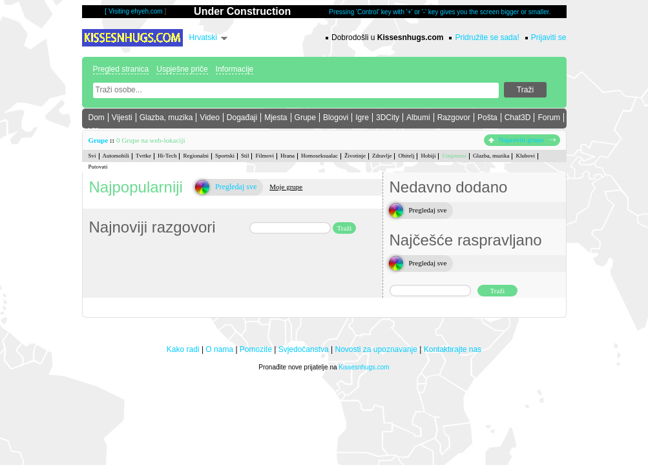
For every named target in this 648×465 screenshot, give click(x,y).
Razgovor (453, 117)
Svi (92, 155)
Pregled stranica (121, 69)
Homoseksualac (319, 155)
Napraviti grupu (522, 139)
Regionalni (196, 155)
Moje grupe (285, 187)
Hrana (287, 155)
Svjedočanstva (303, 349)
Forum (549, 117)
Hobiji (428, 155)
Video (209, 117)
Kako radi (183, 349)
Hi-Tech (167, 155)
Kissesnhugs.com (364, 367)
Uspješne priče (181, 69)
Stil (245, 155)
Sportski (225, 155)
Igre (362, 117)
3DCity (387, 117)
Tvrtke (143, 155)
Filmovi (264, 155)
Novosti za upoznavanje (376, 349)
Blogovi (335, 117)
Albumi (418, 117)
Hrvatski (203, 37)
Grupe (305, 117)
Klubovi (525, 155)
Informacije (235, 69)
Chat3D (518, 117)
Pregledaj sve (235, 186)
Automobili (116, 155)
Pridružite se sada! (487, 37)
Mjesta (275, 117)
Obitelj (406, 155)
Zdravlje (382, 155)
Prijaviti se (549, 37)
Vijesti (122, 117)
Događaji (242, 117)
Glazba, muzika (166, 117)
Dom (97, 117)
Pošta (487, 117)
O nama (219, 349)
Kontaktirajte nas (452, 349)
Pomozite (256, 349)
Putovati (98, 166)
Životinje (355, 155)
